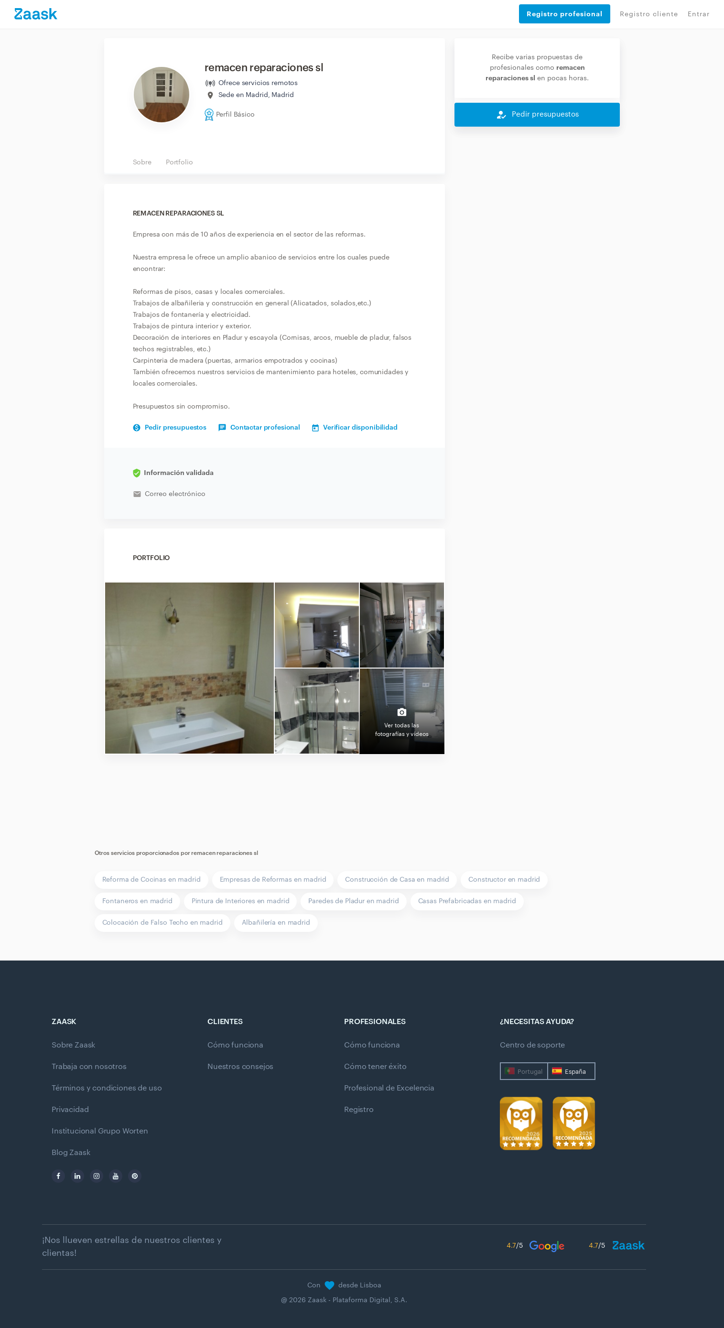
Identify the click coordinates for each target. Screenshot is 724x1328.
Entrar (699, 14)
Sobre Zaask (73, 1045)
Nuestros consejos (240, 1066)
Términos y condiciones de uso (107, 1088)
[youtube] (115, 1176)
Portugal (530, 1072)
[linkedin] (77, 1176)
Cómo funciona (235, 1045)
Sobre (142, 162)
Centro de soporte (532, 1045)
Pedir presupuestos (169, 428)
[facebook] (58, 1176)
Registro (359, 1109)
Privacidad (70, 1109)
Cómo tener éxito (375, 1066)
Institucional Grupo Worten (100, 1131)
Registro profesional (565, 14)
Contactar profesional (259, 428)
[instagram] (96, 1176)
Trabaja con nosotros (89, 1066)
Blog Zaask (71, 1152)
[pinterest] (134, 1176)
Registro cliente (649, 14)
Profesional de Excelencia (389, 1088)
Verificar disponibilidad (355, 428)
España (575, 1072)
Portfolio (179, 162)
